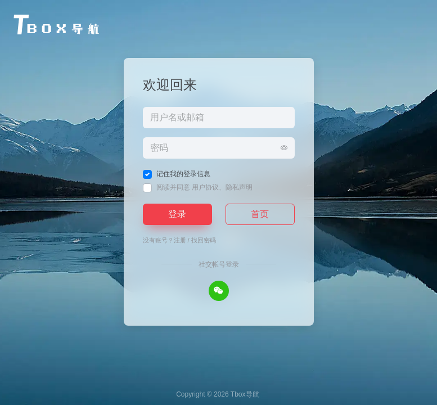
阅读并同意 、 (204, 187)
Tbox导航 (245, 394)
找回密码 (203, 240)
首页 (260, 214)
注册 (180, 240)
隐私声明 (239, 187)
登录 (177, 214)
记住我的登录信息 (183, 174)
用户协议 (205, 187)
